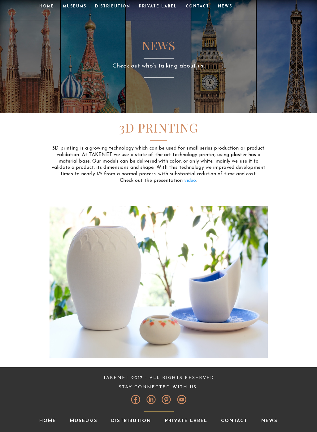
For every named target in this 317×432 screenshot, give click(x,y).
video (190, 180)
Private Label (158, 6)
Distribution (112, 6)
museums (74, 6)
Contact (197, 6)
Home (46, 6)
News (225, 6)
